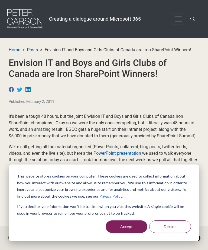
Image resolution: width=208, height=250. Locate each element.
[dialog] (104, 202)
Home (14, 49)
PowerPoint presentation (117, 153)
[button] (193, 19)
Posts (32, 49)
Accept (126, 226)
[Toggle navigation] (178, 19)
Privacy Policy (110, 196)
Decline (170, 226)
